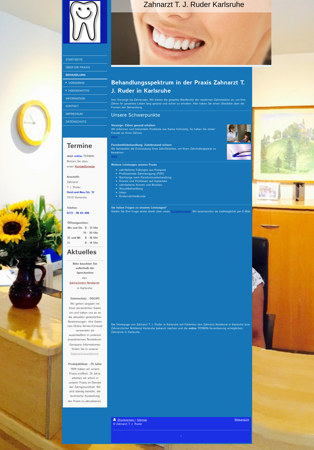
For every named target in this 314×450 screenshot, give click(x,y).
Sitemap (142, 420)
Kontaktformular (181, 212)
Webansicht (241, 420)
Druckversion (124, 420)
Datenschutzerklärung (84, 354)
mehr (114, 137)
